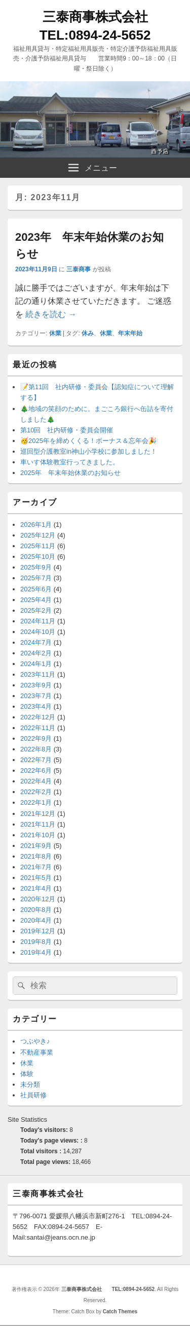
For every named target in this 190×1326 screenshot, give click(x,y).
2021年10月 (37, 835)
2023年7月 (36, 696)
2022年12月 (37, 717)
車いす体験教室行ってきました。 (69, 462)
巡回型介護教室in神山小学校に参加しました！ (88, 451)
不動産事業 (36, 1052)
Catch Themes (120, 1311)
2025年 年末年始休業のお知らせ (70, 473)
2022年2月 (36, 792)
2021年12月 (37, 813)
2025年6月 (36, 589)
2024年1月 (36, 664)
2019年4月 (36, 952)
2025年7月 (36, 578)
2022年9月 (36, 738)
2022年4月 (36, 781)
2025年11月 (37, 546)
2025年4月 (36, 600)
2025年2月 (36, 610)
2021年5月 (36, 877)
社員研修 (33, 1095)
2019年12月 (37, 931)
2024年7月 (36, 642)
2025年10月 (37, 556)
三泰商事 (78, 269)
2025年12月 (37, 535)
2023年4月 (36, 706)
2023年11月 (37, 674)
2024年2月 (36, 653)
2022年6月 (36, 770)
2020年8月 (36, 909)
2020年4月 (36, 920)
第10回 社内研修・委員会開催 (66, 430)
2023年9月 (36, 685)
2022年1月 (36, 802)
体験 (26, 1074)
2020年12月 (37, 899)
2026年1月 (36, 524)
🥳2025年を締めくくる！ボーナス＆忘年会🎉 (88, 441)
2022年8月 (36, 749)
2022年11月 (37, 728)
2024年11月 (37, 621)
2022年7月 (36, 760)
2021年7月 (36, 867)
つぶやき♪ (35, 1041)
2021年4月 (36, 888)
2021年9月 (36, 845)
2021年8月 (36, 856)
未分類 (30, 1084)
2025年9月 (36, 567)
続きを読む (50, 314)
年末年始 (130, 333)
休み (88, 333)
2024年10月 (37, 632)
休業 (55, 333)
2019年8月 (36, 941)
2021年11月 (37, 824)
